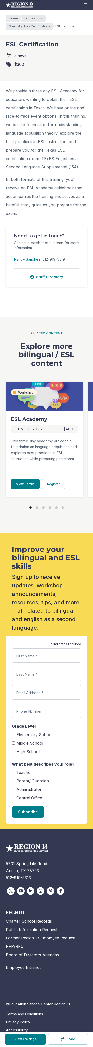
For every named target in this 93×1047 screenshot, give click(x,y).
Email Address (29, 693)
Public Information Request (31, 929)
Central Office (29, 797)
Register (56, 484)
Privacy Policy (18, 1022)
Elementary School (34, 734)
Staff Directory (46, 277)
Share (68, 1039)
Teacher (24, 772)
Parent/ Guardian (32, 780)
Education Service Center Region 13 (19, 5)
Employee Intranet (23, 967)
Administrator (29, 789)
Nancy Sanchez (27, 259)
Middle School (29, 743)
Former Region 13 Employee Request (40, 938)
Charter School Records (29, 921)
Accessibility (17, 1030)
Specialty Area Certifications (31, 26)
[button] (85, 5)
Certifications (34, 18)
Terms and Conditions (24, 1014)
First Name (27, 656)
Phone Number (29, 711)
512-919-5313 (18, 877)
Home (14, 18)
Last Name (27, 674)
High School (28, 751)
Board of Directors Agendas (32, 954)
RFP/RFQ (15, 946)
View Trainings (25, 1039)
